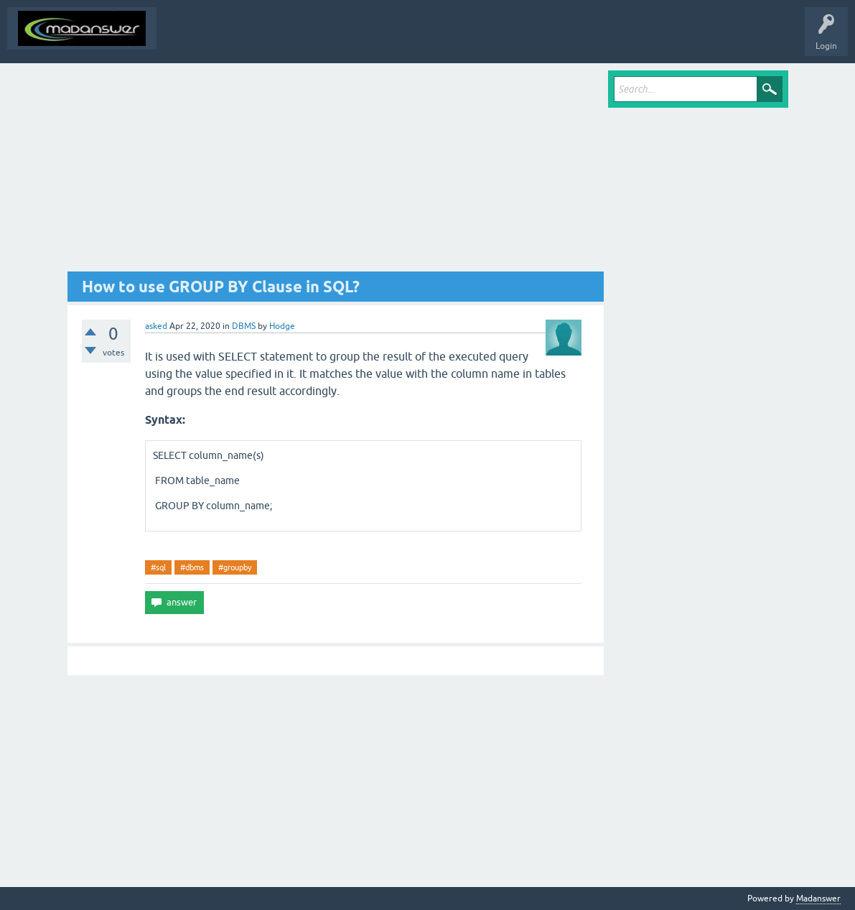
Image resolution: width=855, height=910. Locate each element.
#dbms (192, 567)
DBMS (244, 326)
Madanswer (818, 898)
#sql (158, 567)
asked (156, 326)
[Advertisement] (335, 170)
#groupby (234, 567)
